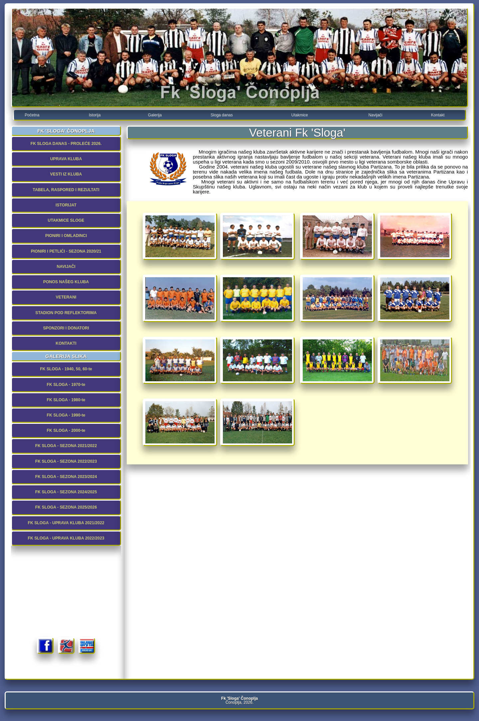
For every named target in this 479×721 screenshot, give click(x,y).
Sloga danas (222, 115)
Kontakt (438, 115)
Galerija (155, 115)
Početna (32, 115)
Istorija (94, 115)
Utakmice (299, 115)
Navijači (375, 115)
